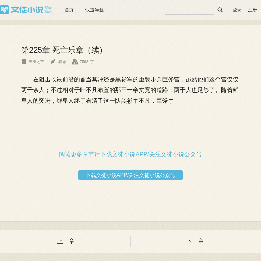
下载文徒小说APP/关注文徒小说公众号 (130, 175)
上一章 (66, 241)
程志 (58, 62)
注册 (252, 9)
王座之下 (32, 62)
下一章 (195, 241)
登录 (236, 9)
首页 (69, 9)
